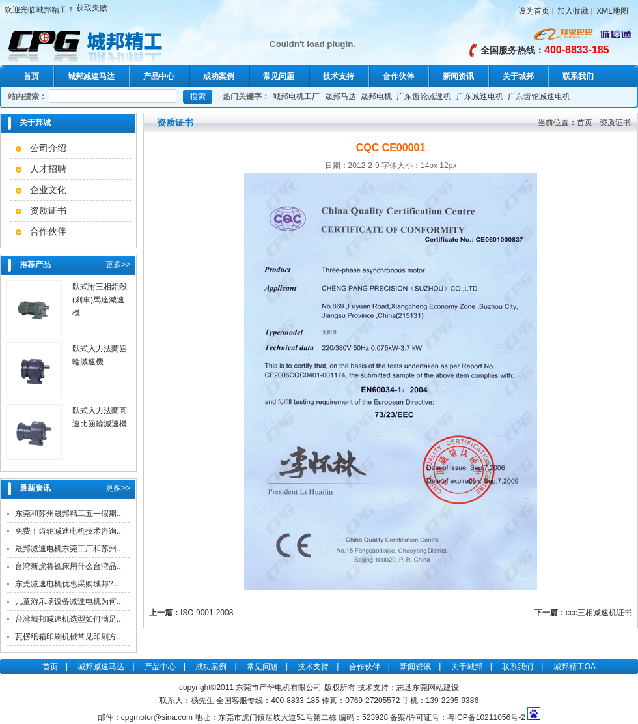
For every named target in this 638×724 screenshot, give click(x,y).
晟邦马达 (340, 96)
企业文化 (48, 189)
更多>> (117, 264)
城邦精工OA (574, 666)
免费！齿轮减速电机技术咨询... (69, 531)
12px (447, 165)
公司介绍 (48, 148)
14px (429, 165)
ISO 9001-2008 (206, 612)
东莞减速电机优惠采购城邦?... (67, 583)
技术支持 (338, 76)
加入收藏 (573, 11)
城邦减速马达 (91, 76)
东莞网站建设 (435, 687)
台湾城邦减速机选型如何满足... (69, 619)
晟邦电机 (376, 96)
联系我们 (578, 76)
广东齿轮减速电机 (539, 96)
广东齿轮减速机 (423, 96)
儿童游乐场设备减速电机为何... (69, 601)
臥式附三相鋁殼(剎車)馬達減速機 (99, 299)
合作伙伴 (398, 76)
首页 (31, 76)
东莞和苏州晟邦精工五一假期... (69, 513)
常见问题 (278, 76)
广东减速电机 (479, 96)
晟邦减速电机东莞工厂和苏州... (69, 548)
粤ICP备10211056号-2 (486, 717)
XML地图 (612, 11)
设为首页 (533, 11)
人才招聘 (48, 169)
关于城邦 (518, 76)
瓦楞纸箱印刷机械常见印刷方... (69, 636)
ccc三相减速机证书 (599, 612)
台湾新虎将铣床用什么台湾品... (69, 566)
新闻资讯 (458, 76)
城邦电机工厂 (296, 96)
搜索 (198, 96)
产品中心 (158, 76)
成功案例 (218, 76)
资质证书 (48, 210)
